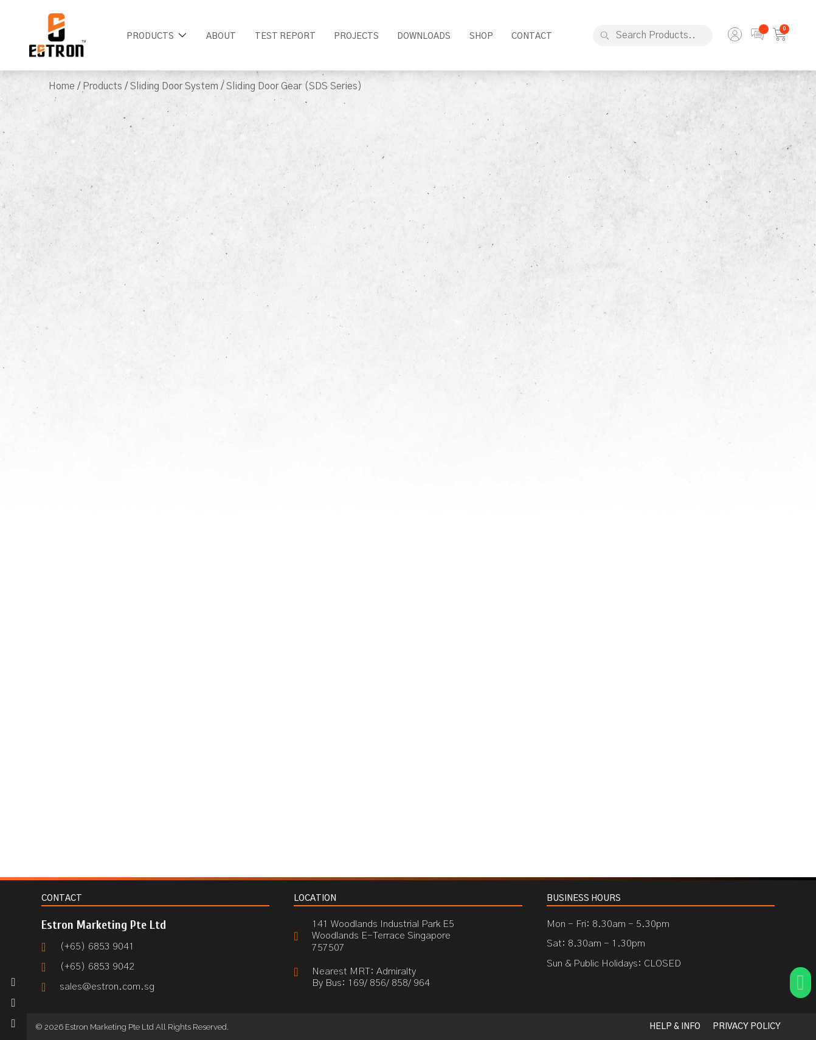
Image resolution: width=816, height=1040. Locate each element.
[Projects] (356, 36)
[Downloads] (424, 36)
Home (62, 86)
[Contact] (531, 36)
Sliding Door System (174, 86)
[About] (221, 36)
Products (102, 86)
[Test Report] (285, 36)
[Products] (157, 36)
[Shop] (481, 36)
